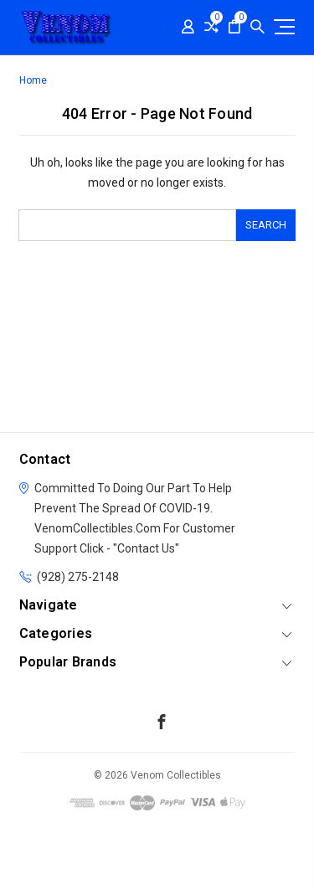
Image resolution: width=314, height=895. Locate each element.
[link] (157, 864)
